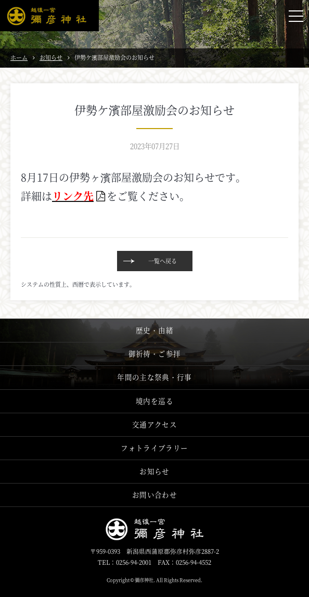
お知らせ (51, 57)
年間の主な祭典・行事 (154, 377)
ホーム (19, 57)
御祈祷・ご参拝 (154, 354)
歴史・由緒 (154, 330)
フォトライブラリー (154, 448)
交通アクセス (154, 424)
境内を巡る (154, 401)
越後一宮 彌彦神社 (49, 15)
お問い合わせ (154, 495)
